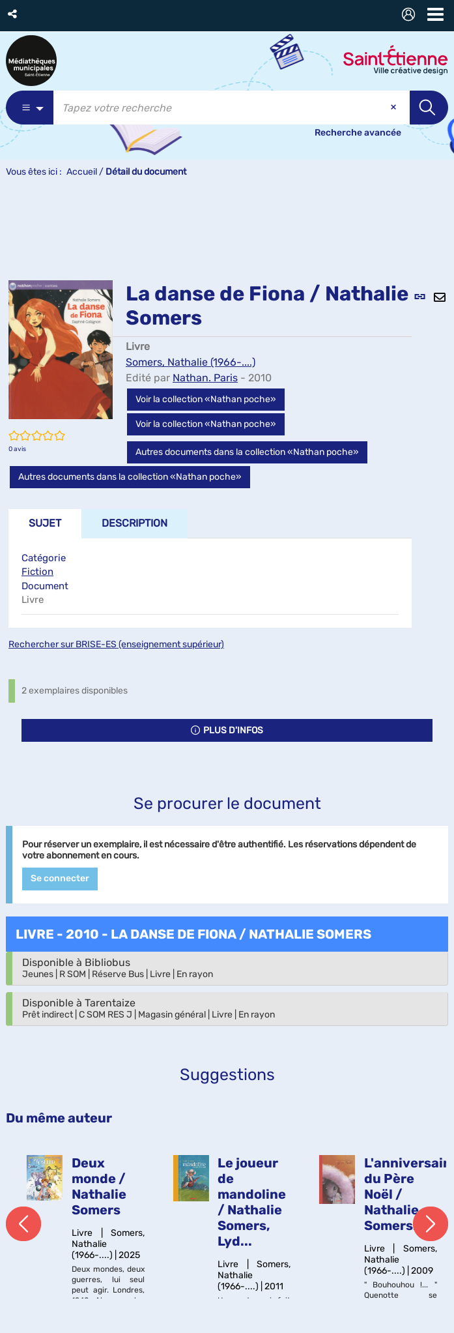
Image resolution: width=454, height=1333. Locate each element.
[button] (13, 14)
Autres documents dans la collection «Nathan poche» (247, 452)
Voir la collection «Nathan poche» (205, 399)
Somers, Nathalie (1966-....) (190, 362)
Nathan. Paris (205, 378)
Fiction (37, 572)
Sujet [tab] (45, 523)
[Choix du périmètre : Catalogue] (29, 108)
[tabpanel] (210, 583)
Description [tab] (134, 523)
